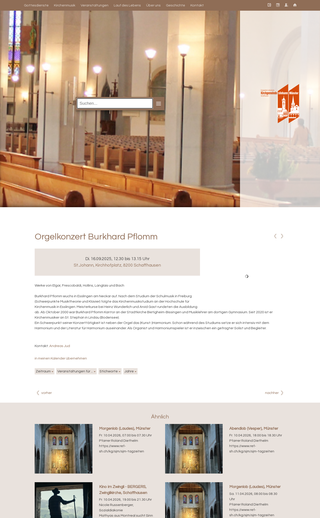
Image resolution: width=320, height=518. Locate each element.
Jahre (129, 371)
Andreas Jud (59, 346)
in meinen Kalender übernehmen (61, 358)
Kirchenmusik (64, 5)
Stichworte (109, 371)
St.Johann (117, 265)
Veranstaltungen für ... (75, 371)
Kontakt (197, 5)
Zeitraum (43, 371)
